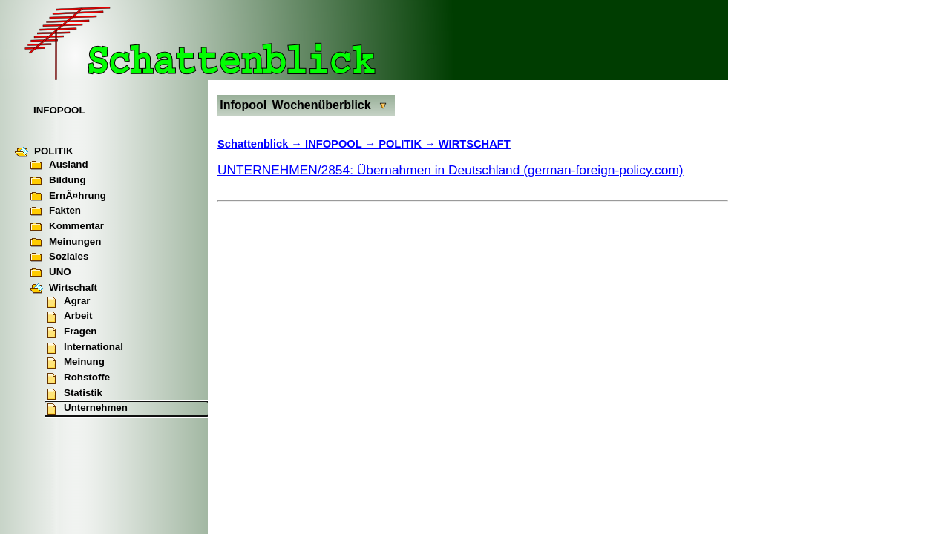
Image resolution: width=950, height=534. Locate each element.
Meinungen (65, 242)
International (84, 348)
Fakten (55, 211)
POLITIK (44, 152)
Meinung (75, 362)
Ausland (59, 165)
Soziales (59, 257)
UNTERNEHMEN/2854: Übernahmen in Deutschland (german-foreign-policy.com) (450, 169)
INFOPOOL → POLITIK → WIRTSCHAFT (408, 144)
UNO (50, 273)
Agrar (68, 302)
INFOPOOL (59, 110)
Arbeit (69, 316)
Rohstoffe (77, 378)
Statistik (73, 393)
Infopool (243, 105)
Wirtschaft (63, 288)
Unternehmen (86, 408)
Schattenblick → (261, 144)
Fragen (70, 332)
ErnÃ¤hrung (68, 196)
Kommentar (67, 227)
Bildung (58, 181)
